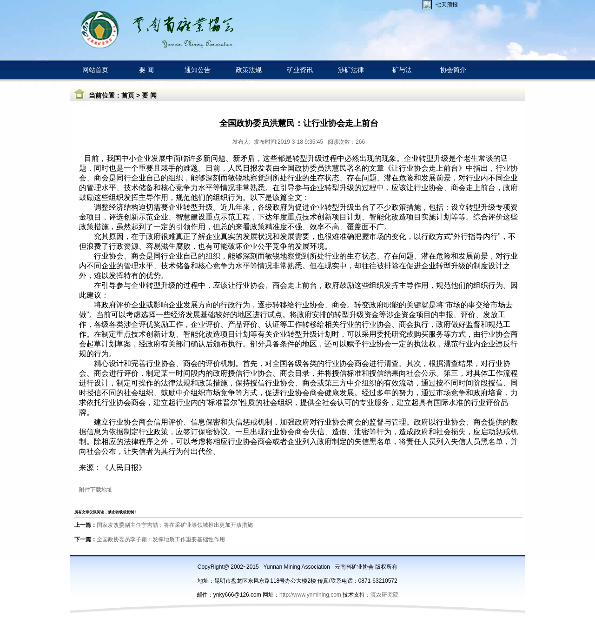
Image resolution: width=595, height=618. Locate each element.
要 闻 (149, 95)
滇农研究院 (384, 594)
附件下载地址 (95, 489)
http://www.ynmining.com (311, 594)
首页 (127, 95)
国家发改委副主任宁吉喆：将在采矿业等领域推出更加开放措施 (175, 525)
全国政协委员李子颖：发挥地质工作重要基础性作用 (161, 539)
